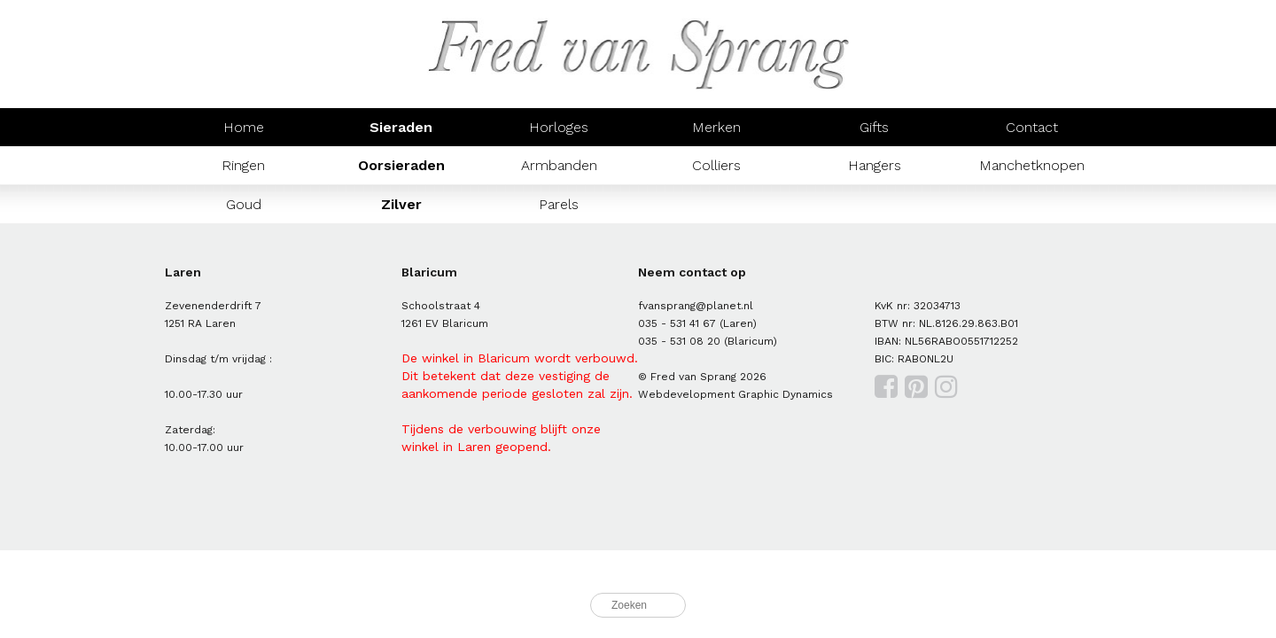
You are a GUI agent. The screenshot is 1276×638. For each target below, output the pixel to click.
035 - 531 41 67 (677, 323)
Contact (1032, 127)
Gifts (874, 127)
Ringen (243, 165)
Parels (559, 204)
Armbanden (559, 165)
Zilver (401, 204)
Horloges (558, 127)
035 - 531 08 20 (679, 341)
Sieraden (401, 127)
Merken (716, 127)
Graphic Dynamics (785, 394)
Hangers (874, 165)
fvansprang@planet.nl (695, 306)
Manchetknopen (1032, 165)
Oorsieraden (401, 165)
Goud (243, 204)
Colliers (716, 165)
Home (243, 127)
